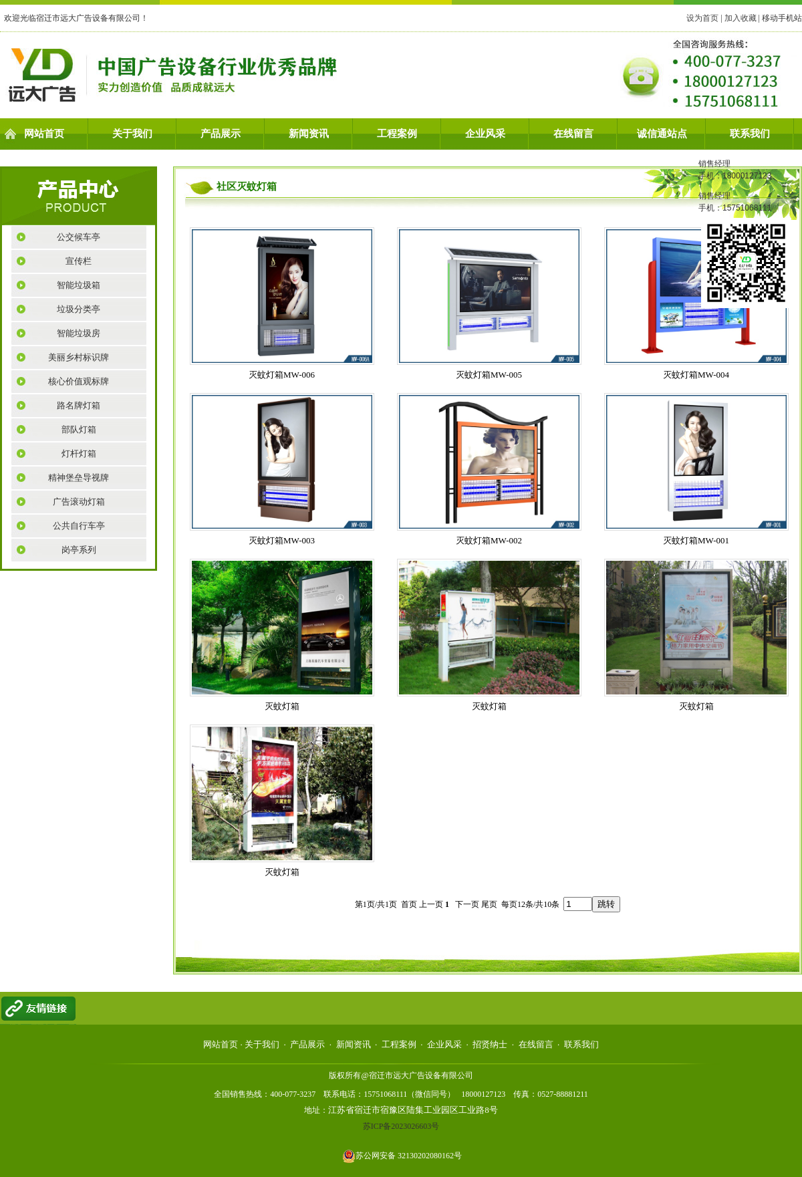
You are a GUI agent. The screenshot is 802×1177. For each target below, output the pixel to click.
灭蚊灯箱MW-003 (282, 540)
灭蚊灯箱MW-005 (489, 375)
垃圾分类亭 (78, 309)
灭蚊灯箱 (282, 706)
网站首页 (44, 133)
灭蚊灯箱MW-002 (489, 540)
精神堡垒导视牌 (78, 478)
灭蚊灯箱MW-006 (282, 375)
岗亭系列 (78, 550)
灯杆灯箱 (78, 453)
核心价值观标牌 (78, 381)
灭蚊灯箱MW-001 (696, 540)
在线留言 (573, 133)
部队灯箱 (78, 429)
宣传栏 (78, 261)
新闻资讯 (309, 133)
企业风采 (485, 133)
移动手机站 (782, 18)
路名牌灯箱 (78, 405)
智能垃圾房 (78, 333)
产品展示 (220, 133)
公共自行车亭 (79, 526)
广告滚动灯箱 (79, 502)
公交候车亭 (78, 237)
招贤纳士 (490, 1044)
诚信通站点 (662, 133)
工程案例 (397, 133)
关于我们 (132, 133)
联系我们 (750, 133)
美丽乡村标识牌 (78, 357)
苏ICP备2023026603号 (401, 1126)
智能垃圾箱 (78, 285)
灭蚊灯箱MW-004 (696, 375)
